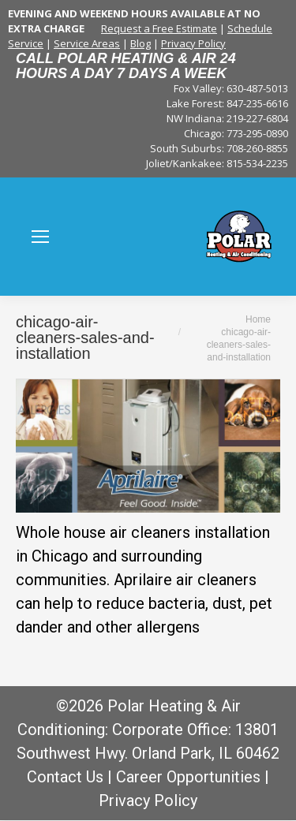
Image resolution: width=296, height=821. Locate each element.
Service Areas (87, 43)
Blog (140, 43)
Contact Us (65, 776)
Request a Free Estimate (159, 28)
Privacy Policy (193, 43)
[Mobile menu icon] (40, 236)
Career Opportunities (188, 776)
